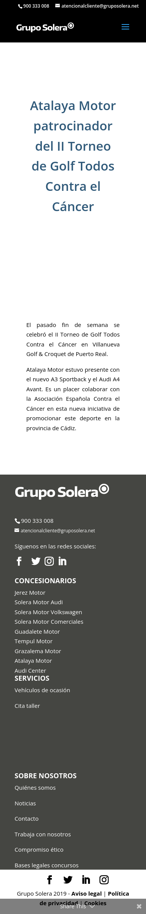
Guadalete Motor (37, 631)
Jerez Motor (29, 592)
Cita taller (27, 705)
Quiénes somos (35, 787)
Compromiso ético (38, 849)
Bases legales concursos (46, 865)
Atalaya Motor (33, 660)
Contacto (26, 818)
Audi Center (30, 670)
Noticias (25, 803)
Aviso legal (86, 893)
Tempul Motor (33, 641)
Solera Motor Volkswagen (48, 612)
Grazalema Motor (37, 651)
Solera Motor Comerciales (48, 621)
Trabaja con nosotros (42, 834)
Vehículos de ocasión (42, 690)
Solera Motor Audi (38, 602)
